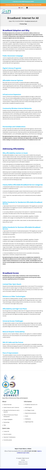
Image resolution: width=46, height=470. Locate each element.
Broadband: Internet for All (31, 21)
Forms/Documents (8, 440)
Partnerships (6, 422)
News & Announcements (30, 413)
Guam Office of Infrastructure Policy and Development (15, 398)
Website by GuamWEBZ (23, 463)
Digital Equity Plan (29, 421)
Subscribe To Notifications (9, 437)
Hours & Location (7, 434)
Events (26, 416)
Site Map (23, 460)
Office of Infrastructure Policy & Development (11, 415)
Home (10, 21)
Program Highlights (8, 419)
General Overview (7, 404)
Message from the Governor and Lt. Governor (12, 411)
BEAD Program (28, 407)
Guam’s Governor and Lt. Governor (11, 407)
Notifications (28, 419)
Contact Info (6, 431)
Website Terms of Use (23, 462)
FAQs (5, 425)
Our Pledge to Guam (29, 410)
